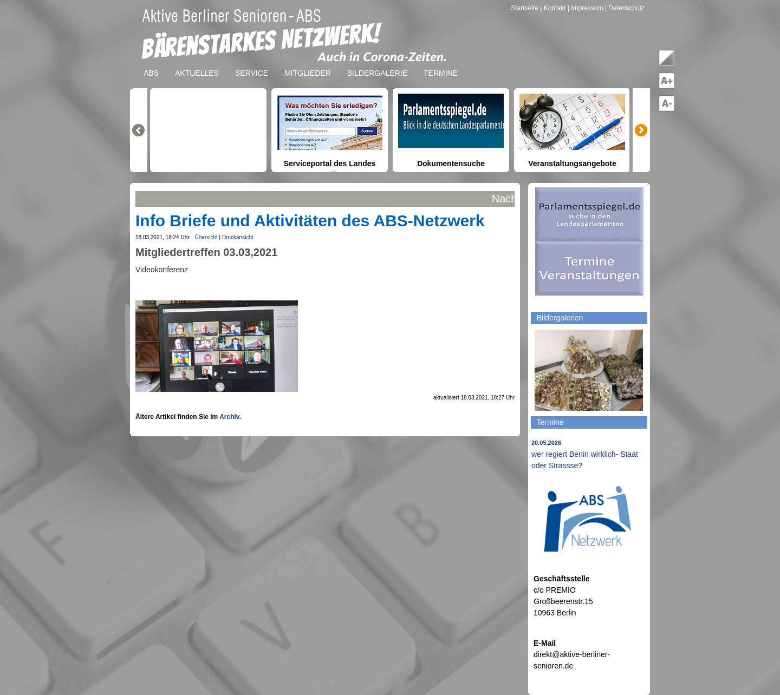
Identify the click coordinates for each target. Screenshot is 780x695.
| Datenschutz (625, 8)
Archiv (229, 417)
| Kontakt (553, 8)
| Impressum (585, 8)
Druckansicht (237, 237)
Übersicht (206, 237)
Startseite (525, 8)
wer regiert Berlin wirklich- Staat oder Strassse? (584, 455)
